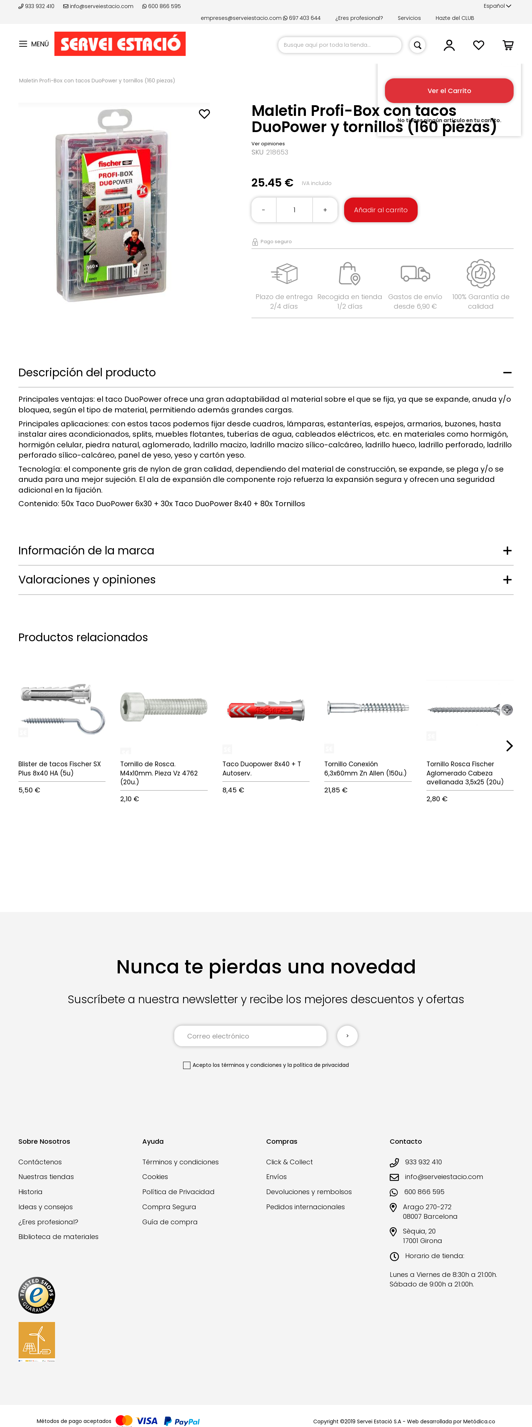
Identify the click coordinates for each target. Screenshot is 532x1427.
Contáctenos (40, 1162)
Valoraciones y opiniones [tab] (87, 580)
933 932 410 (37, 6)
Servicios (409, 18)
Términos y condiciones (180, 1162)
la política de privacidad (318, 1065)
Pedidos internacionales (305, 1206)
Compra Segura (169, 1206)
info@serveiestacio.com (98, 6)
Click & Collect (289, 1162)
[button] (497, 6)
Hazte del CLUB (455, 18)
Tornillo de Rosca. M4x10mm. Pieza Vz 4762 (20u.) (159, 773)
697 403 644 (302, 18)
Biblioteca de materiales (58, 1236)
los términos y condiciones (247, 1065)
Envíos (276, 1176)
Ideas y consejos (45, 1206)
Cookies (155, 1176)
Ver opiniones (268, 143)
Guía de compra (170, 1222)
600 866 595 (161, 6)
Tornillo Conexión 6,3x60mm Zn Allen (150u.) (365, 768)
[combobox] (339, 45)
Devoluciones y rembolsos (309, 1191)
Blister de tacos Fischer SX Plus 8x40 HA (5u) (59, 768)
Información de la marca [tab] (86, 550)
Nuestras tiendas (46, 1176)
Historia (30, 1191)
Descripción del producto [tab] (87, 372)
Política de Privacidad (178, 1191)
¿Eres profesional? (359, 18)
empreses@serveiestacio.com (241, 18)
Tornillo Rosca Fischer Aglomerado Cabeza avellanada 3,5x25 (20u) (465, 773)
